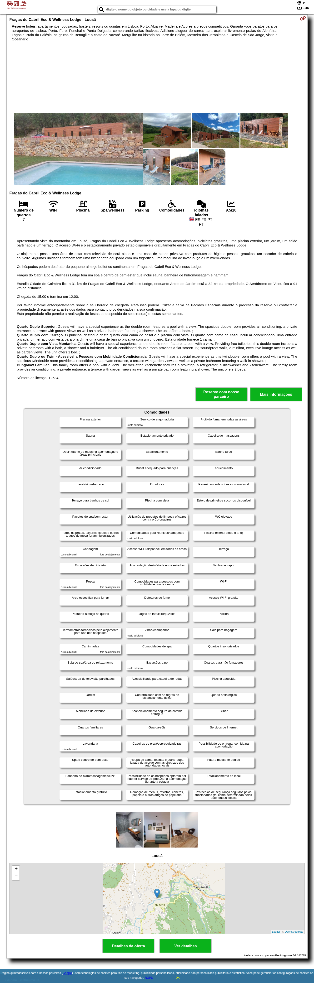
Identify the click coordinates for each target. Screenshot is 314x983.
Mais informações (276, 394)
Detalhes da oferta (128, 946)
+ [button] (16, 869)
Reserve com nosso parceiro (221, 394)
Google (67, 973)
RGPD (149, 977)
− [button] (16, 876)
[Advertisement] (157, 77)
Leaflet (276, 931)
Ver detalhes (185, 946)
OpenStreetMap (294, 931)
